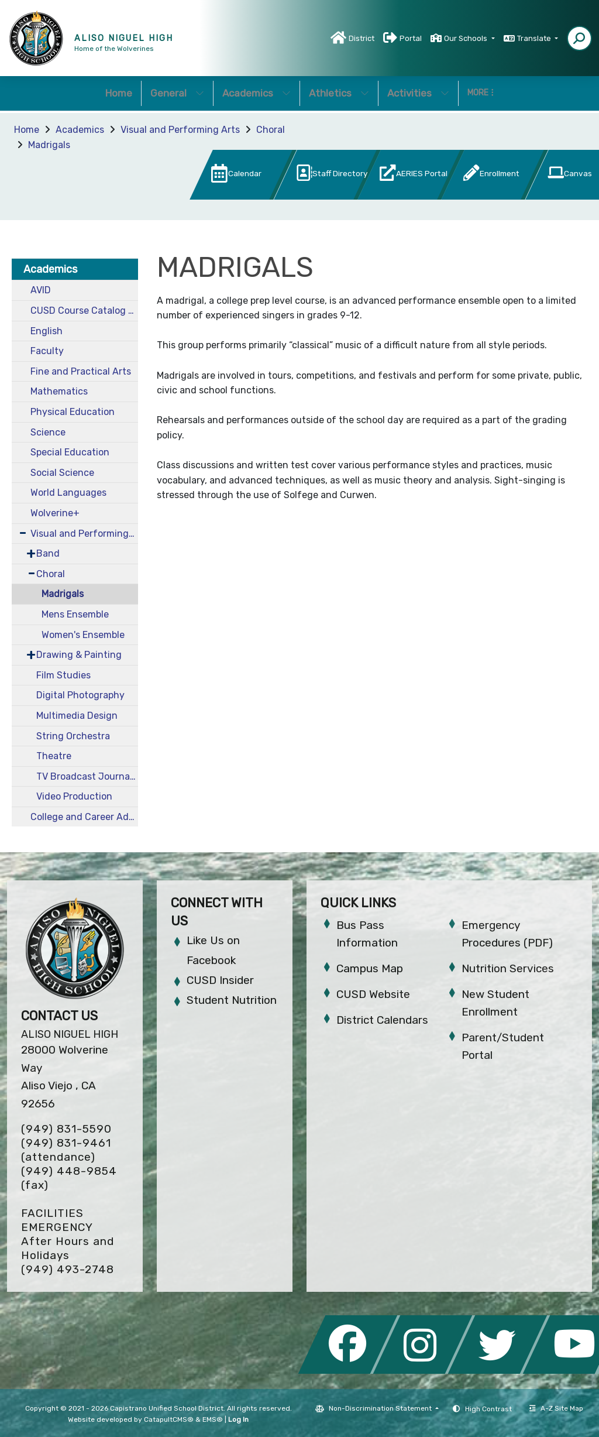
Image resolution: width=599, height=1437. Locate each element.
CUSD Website (373, 994)
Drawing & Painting (79, 654)
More (480, 93)
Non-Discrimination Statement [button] (381, 1408)
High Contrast (488, 1409)
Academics (256, 93)
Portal (411, 38)
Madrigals (49, 144)
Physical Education (72, 411)
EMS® (212, 1419)
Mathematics (59, 391)
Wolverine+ (55, 513)
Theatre (53, 756)
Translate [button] (535, 38)
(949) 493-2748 (67, 1269)
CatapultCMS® (169, 1419)
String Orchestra (73, 736)
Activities (418, 93)
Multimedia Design (77, 715)
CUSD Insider (220, 980)
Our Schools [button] (466, 38)
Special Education (69, 452)
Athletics (339, 93)
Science (48, 432)
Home (118, 93)
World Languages (68, 492)
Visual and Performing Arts (180, 129)
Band (48, 553)
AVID (40, 290)
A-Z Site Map (556, 1408)
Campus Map (369, 968)
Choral (270, 129)
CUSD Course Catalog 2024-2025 (84, 310)
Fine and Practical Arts (80, 371)
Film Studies (63, 675)
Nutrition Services (508, 968)
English (46, 331)
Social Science (62, 472)
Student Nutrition (232, 1000)
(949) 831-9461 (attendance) (66, 1150)
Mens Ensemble (75, 614)
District (361, 38)
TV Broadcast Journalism (87, 776)
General (177, 93)
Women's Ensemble (83, 634)
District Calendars (382, 1020)
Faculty (47, 350)
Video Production (74, 796)
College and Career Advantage (84, 816)
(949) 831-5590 (66, 1129)
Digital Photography (80, 695)
